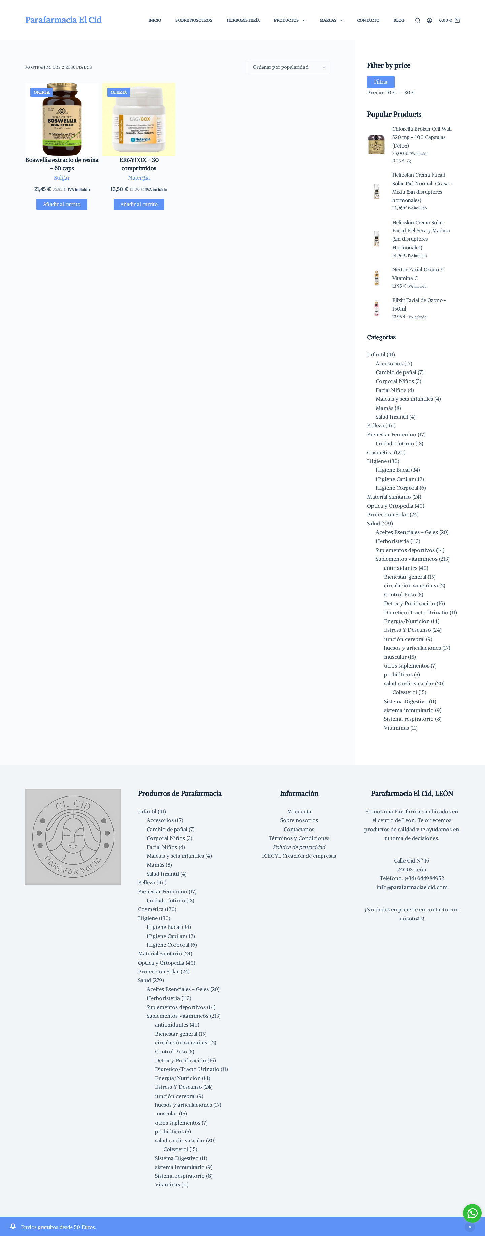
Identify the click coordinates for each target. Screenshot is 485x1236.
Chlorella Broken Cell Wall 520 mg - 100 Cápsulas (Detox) (422, 137)
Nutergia (139, 177)
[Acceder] (429, 20)
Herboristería (243, 20)
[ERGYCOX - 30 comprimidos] (139, 119)
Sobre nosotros (299, 820)
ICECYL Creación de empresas (299, 855)
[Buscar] (417, 20)
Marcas (332, 20)
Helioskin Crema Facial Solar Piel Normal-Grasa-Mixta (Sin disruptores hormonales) (421, 187)
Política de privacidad (299, 847)
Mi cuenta (299, 811)
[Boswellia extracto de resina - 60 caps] (62, 119)
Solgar (62, 177)
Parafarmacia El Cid (63, 19)
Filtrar (381, 81)
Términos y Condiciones (298, 838)
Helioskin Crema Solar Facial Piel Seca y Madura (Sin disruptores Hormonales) (421, 235)
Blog (398, 20)
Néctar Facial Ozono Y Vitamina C (418, 273)
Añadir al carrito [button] (61, 204)
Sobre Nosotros (193, 20)
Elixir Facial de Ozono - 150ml (419, 304)
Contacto (368, 20)
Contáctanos (299, 829)
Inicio (154, 20)
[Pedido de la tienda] (288, 67)
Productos (291, 20)
